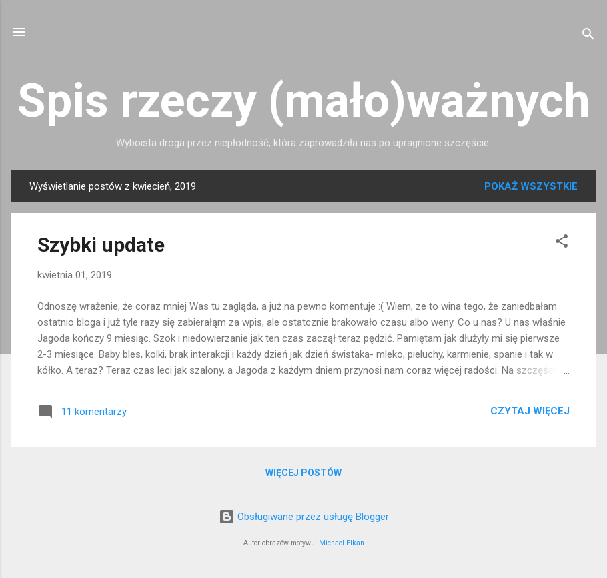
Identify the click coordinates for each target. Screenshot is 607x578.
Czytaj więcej (530, 411)
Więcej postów (303, 472)
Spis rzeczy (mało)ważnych (303, 100)
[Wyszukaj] (588, 36)
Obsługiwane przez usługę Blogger (304, 517)
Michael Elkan (341, 543)
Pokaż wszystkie (531, 186)
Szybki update (101, 244)
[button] (562, 243)
